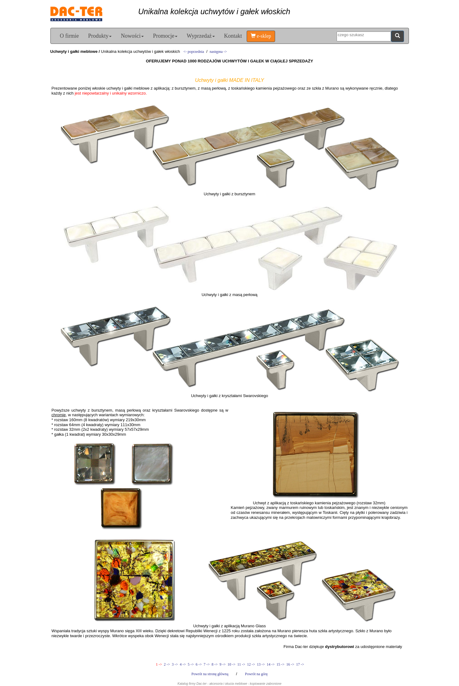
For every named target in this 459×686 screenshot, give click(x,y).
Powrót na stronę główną (210, 674)
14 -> (271, 664)
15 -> (280, 664)
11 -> (241, 664)
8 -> (215, 664)
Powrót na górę (256, 674)
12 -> (251, 664)
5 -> (191, 664)
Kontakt (233, 36)
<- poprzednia (193, 51)
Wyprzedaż (201, 36)
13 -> (261, 664)
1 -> (159, 664)
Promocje (165, 36)
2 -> (167, 664)
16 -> (290, 664)
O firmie (69, 36)
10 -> (231, 664)
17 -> (299, 664)
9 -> (223, 664)
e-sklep (261, 36)
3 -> (175, 664)
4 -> (183, 664)
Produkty (100, 36)
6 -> (199, 664)
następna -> (218, 51)
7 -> (207, 664)
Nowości (132, 36)
